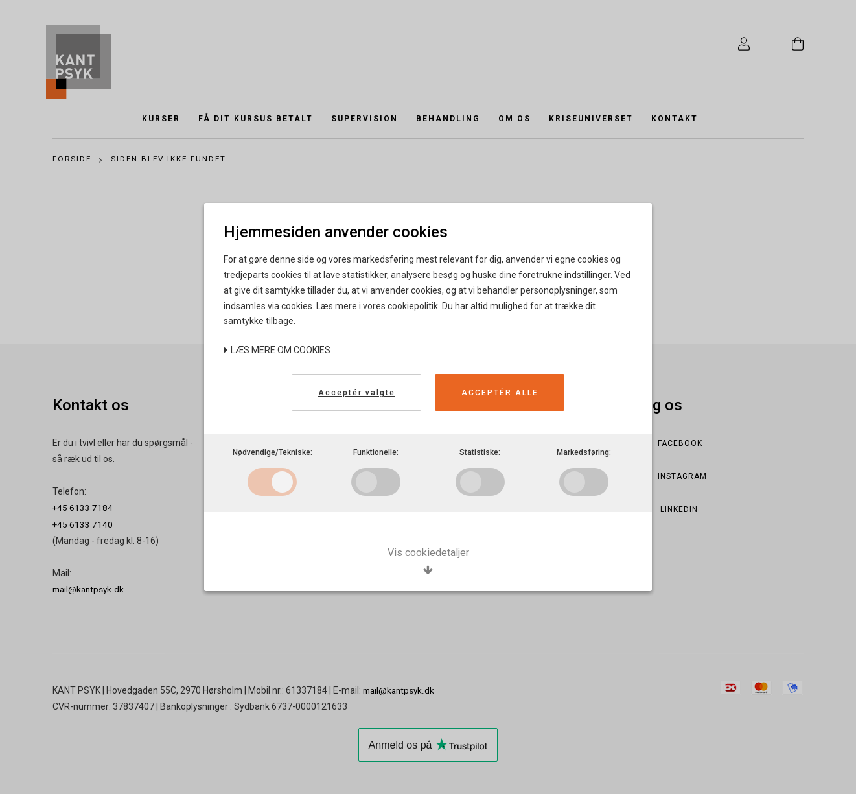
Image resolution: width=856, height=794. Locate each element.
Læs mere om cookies (277, 350)
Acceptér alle (499, 392)
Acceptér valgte (356, 392)
